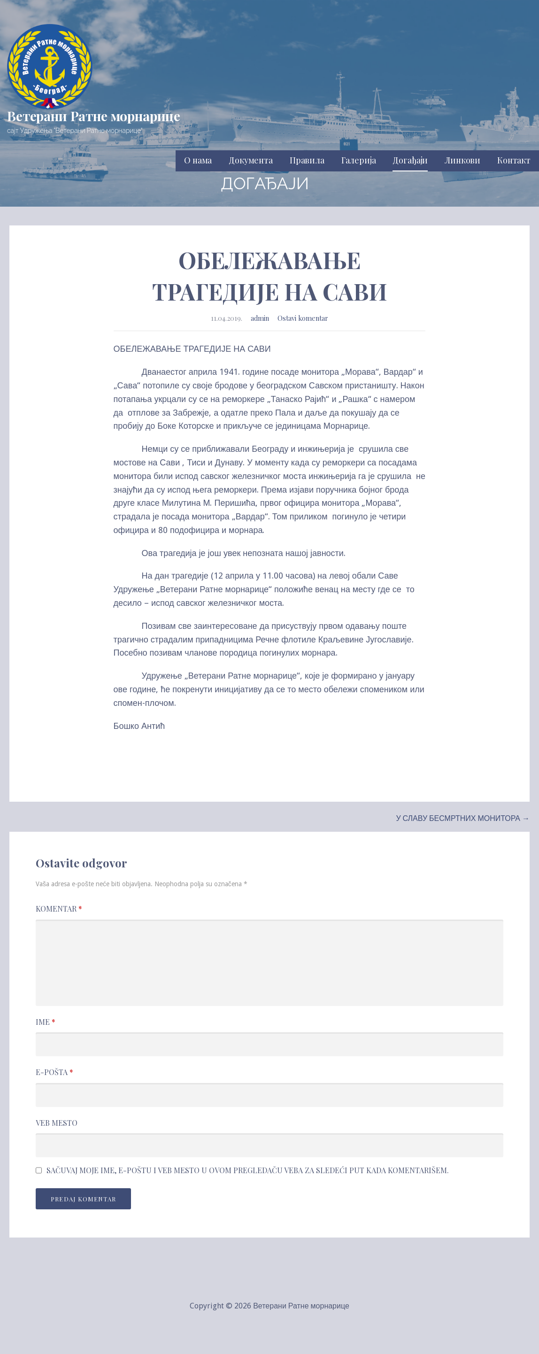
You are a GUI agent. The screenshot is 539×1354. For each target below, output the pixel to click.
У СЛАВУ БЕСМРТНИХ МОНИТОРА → (463, 818)
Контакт (514, 160)
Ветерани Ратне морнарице (93, 115)
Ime (45, 1022)
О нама (198, 160)
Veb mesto (56, 1123)
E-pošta (54, 1072)
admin (260, 318)
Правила (307, 160)
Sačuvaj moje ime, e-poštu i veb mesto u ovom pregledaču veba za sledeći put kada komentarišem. (247, 1170)
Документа (251, 160)
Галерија (358, 160)
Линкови (462, 160)
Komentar (59, 908)
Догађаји (410, 160)
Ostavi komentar (302, 318)
